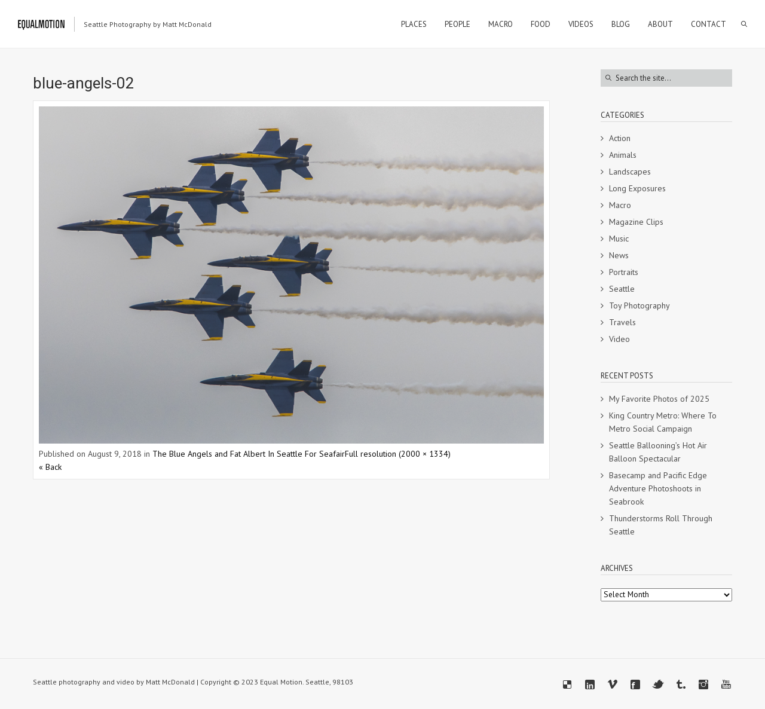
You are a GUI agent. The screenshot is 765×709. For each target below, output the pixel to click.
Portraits (623, 272)
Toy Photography (639, 305)
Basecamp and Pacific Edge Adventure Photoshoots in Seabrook (658, 488)
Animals (623, 154)
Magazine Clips (636, 221)
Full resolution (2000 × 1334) (398, 453)
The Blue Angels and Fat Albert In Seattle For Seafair (248, 453)
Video (619, 339)
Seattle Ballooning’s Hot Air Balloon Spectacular (658, 452)
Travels (622, 322)
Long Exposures (637, 188)
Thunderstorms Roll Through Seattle (660, 525)
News (619, 255)
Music (619, 238)
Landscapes (630, 171)
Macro (620, 205)
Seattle (622, 288)
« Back (50, 467)
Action (620, 138)
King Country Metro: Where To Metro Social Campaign (663, 422)
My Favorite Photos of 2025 (659, 398)
